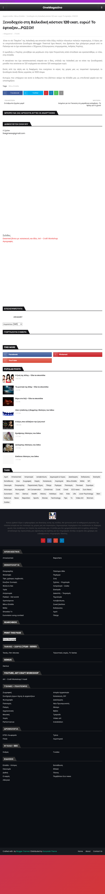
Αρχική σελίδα (8, 16)
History (43, 494)
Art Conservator (34, 489)
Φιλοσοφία (7, 575)
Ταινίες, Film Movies (11, 653)
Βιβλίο (55, 711)
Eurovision (8, 494)
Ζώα (18, 481)
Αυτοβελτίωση (58, 600)
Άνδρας (6, 752)
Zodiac (7, 502)
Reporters (26, 498)
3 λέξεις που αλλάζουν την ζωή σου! (30, 421)
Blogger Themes (23, 851)
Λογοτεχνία (59, 481)
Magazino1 (8, 34)
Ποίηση (5, 707)
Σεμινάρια (89, 485)
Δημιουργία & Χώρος (57, 477)
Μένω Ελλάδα (19, 16)
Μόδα (82, 481)
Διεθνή (5, 772)
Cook (58, 489)
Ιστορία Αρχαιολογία (61, 692)
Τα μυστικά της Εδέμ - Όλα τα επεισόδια (31, 387)
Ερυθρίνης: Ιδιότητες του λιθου (28, 433)
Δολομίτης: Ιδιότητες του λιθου (28, 445)
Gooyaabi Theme (50, 851)
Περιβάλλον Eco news (62, 776)
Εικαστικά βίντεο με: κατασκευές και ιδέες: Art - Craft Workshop (30, 238)
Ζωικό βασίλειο (59, 604)
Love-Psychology (86, 494)
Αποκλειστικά (16, 477)
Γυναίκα (56, 752)
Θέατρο (56, 707)
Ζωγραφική (27, 481)
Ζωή (55, 578)
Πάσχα (48, 485)
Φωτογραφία (19, 489)
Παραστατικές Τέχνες (35, 485)
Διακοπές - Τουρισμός (62, 593)
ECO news (76, 489)
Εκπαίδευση (8, 481)
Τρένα (55, 735)
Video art (57, 718)
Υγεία (5, 589)
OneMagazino (52, 7)
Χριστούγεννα (8, 600)
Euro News (87, 489)
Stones (45, 498)
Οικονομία (7, 485)
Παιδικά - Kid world (11, 597)
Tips (65, 498)
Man (98, 494)
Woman (90, 498)
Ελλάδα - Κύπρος (10, 765)
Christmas (48, 489)
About (88, 851)
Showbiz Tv (7, 611)
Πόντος (56, 772)
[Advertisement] (52, 215)
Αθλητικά (6, 780)
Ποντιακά (79, 485)
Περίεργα (58, 485)
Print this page (9, 639)
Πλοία (5, 739)
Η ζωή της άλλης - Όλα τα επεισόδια (30, 375)
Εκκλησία (96, 477)
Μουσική (6, 714)
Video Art (79, 498)
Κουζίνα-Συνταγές (10, 582)
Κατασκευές (47, 481)
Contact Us (97, 851)
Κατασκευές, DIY (59, 696)
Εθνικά (56, 769)
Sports (36, 498)
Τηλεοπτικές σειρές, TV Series (65, 653)
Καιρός (37, 481)
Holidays (52, 494)
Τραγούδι (57, 714)
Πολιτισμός (69, 485)
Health (34, 494)
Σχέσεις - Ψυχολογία (61, 582)
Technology (56, 498)
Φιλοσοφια (8, 489)
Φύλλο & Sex (8, 586)
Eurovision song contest (13, 615)
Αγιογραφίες (8, 241)
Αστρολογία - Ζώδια (61, 586)
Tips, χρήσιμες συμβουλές (13, 578)
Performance (8, 722)
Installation (58, 722)
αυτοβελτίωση (42, 477)
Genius (25, 494)
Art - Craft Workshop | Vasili (15, 679)
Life (74, 494)
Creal (66, 489)
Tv (71, 498)
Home (80, 851)
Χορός (5, 718)
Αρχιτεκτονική (8, 711)
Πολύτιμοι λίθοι (59, 571)
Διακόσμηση (73, 477)
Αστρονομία (28, 477)
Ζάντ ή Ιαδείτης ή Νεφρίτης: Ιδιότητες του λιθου (34, 410)
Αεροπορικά (58, 739)
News (16, 498)
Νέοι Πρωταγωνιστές (61, 703)
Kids (68, 494)
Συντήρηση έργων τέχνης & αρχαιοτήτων (19, 696)
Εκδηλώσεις (85, 477)
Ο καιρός (6, 776)
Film (17, 494)
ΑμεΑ (6, 477)
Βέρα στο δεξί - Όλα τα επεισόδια (29, 398)
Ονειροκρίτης (19, 485)
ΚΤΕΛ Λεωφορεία (10, 735)
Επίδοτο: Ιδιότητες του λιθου (27, 456)
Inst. (61, 494)
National (7, 498)
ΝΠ (89, 481)
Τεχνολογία (57, 597)
